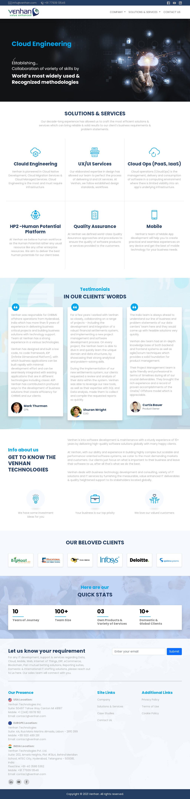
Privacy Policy (150, 699)
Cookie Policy (150, 713)
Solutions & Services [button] (143, 12)
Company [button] (117, 12)
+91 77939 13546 (53, 3)
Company (103, 699)
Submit (174, 651)
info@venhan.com (22, 3)
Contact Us (171, 12)
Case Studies (105, 713)
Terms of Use (150, 706)
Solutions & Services (110, 706)
